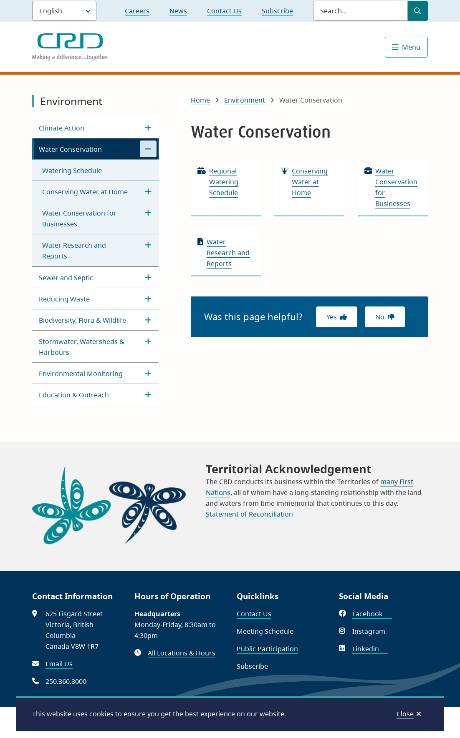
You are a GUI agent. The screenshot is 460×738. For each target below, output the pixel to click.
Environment (244, 100)
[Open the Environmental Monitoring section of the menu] (148, 373)
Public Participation (267, 648)
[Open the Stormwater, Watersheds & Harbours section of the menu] (148, 341)
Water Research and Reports (74, 251)
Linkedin (370, 648)
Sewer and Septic (66, 277)
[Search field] (360, 11)
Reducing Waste (64, 299)
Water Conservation (70, 149)
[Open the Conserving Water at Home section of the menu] (148, 191)
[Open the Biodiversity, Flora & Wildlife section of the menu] (148, 319)
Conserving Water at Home (85, 191)
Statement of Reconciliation (249, 514)
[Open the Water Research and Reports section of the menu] (148, 244)
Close (405, 713)
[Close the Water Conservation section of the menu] (148, 149)
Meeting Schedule (265, 631)
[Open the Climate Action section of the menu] (148, 127)
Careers (137, 10)
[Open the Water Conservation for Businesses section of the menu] (148, 212)
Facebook (372, 613)
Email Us (59, 663)
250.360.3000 (65, 681)
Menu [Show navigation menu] (411, 47)
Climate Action (61, 128)
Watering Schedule (72, 170)
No (379, 316)
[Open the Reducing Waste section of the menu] (148, 298)
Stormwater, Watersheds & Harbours (81, 347)
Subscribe (277, 10)
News (178, 10)
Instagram (373, 631)
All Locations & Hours (181, 653)
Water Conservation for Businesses (79, 218)
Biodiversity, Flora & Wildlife (82, 320)
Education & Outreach (74, 394)
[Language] (64, 11)
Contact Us (224, 10)
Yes (331, 316)
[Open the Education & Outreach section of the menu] (148, 394)
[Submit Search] (418, 11)
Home (200, 100)
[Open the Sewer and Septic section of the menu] (148, 277)
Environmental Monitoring (81, 373)
